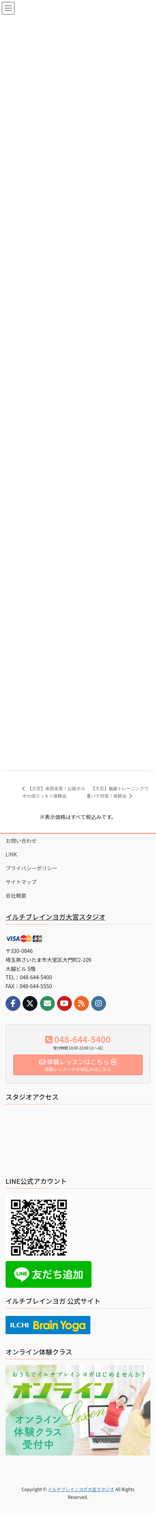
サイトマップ (21, 881)
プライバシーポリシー (31, 868)
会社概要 (16, 895)
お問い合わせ (21, 840)
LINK (11, 854)
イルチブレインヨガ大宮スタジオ (56, 916)
